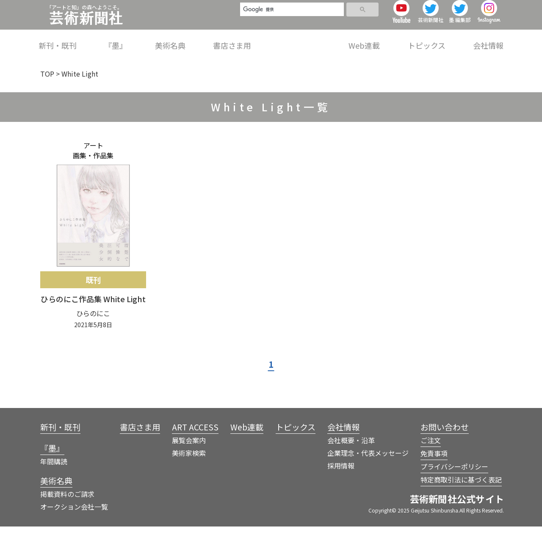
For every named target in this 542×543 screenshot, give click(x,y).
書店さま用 (284, 39)
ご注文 (430, 457)
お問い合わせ (444, 443)
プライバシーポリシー (454, 483)
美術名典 (236, 39)
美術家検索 (189, 469)
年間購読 (53, 478)
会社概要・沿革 (351, 457)
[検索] (288, 13)
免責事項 (434, 470)
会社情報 (488, 39)
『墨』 (194, 39)
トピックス (440, 39)
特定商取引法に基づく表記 (461, 496)
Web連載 (390, 39)
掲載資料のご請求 (67, 510)
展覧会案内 (189, 457)
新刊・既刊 (149, 39)
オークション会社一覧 (74, 523)
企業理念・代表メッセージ (368, 469)
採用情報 (340, 482)
